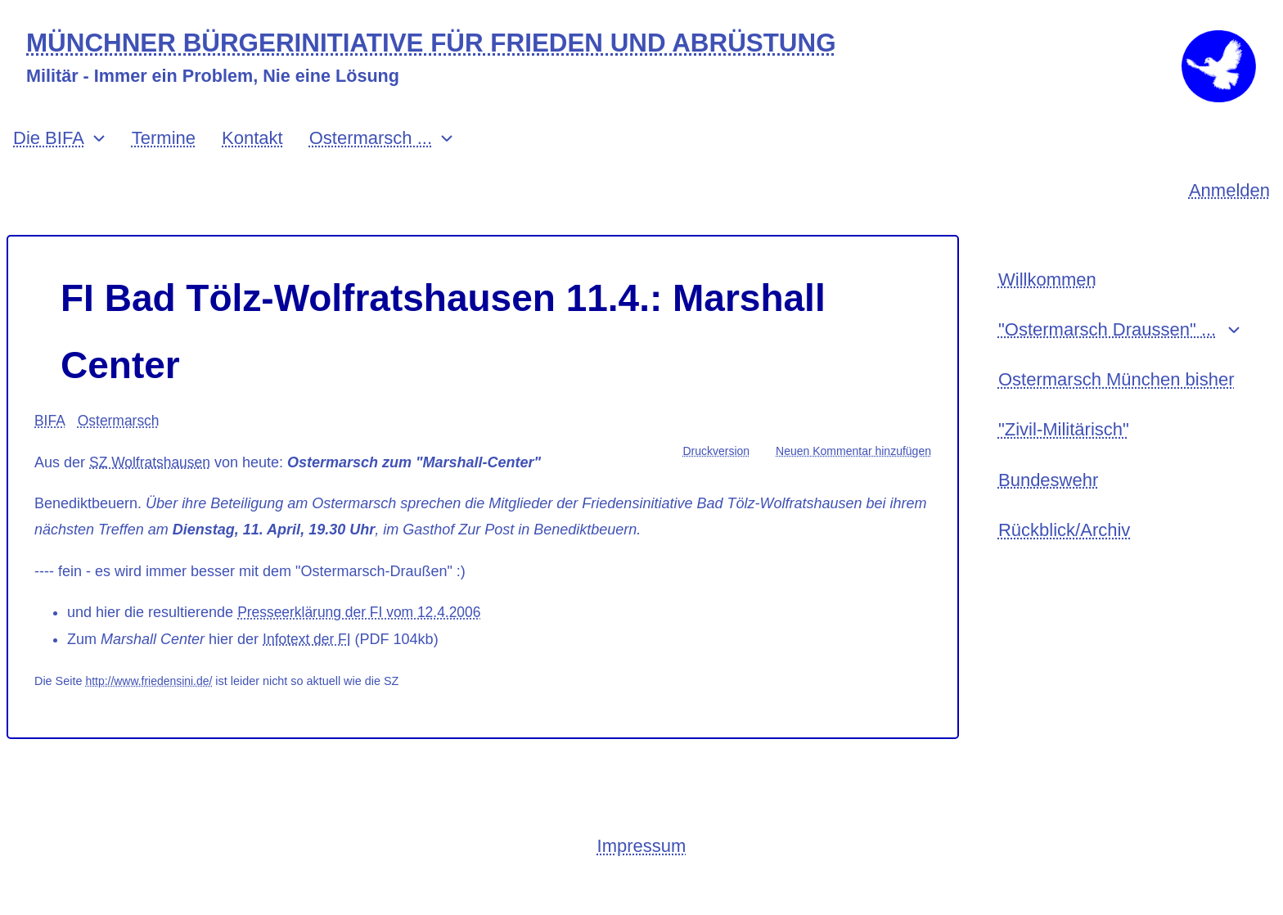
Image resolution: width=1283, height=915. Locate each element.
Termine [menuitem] (164, 157)
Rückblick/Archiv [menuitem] (1064, 560)
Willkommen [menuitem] (1047, 300)
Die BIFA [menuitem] (48, 157)
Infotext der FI (308, 659)
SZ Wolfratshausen (151, 482)
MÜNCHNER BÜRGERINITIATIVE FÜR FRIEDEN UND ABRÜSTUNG (444, 43)
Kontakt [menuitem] (252, 157)
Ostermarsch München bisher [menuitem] (1116, 404)
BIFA (50, 440)
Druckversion (716, 470)
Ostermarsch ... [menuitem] (370, 157)
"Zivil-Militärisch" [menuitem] (1063, 455)
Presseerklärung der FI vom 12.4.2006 (362, 632)
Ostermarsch (121, 440)
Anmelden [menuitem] (1229, 210)
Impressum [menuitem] (642, 866)
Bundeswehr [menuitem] (1048, 508)
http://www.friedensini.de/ (150, 700)
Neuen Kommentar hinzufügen (853, 470)
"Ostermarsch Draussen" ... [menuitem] (1107, 351)
